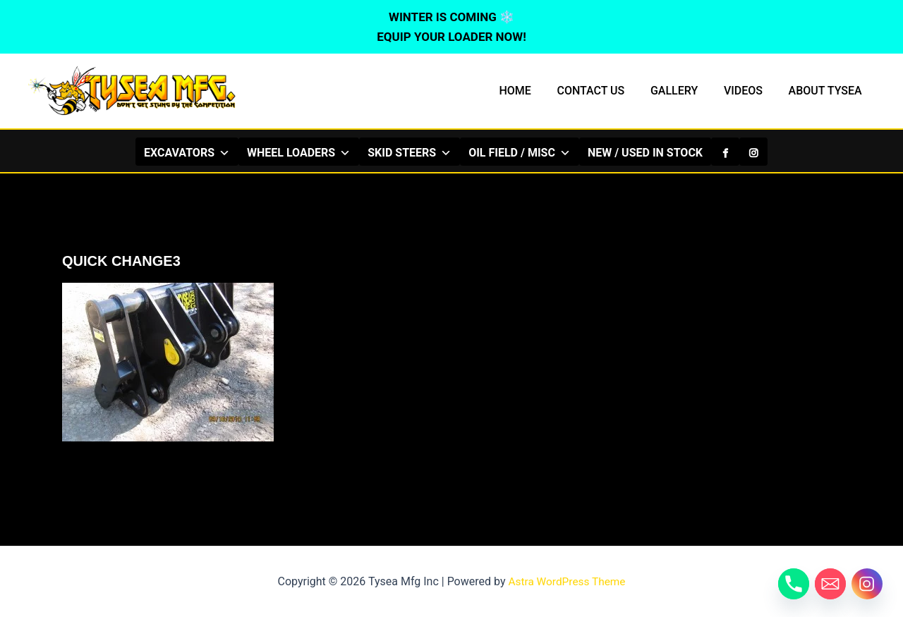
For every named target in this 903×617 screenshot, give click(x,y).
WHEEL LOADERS (299, 152)
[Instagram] (753, 152)
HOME (529, 90)
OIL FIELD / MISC (519, 152)
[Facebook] (725, 152)
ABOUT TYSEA (826, 90)
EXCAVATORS (187, 152)
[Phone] (793, 583)
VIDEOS (748, 90)
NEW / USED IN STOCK (645, 152)
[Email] (830, 583)
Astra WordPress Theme (566, 581)
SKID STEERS (410, 152)
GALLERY (682, 90)
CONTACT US (602, 90)
